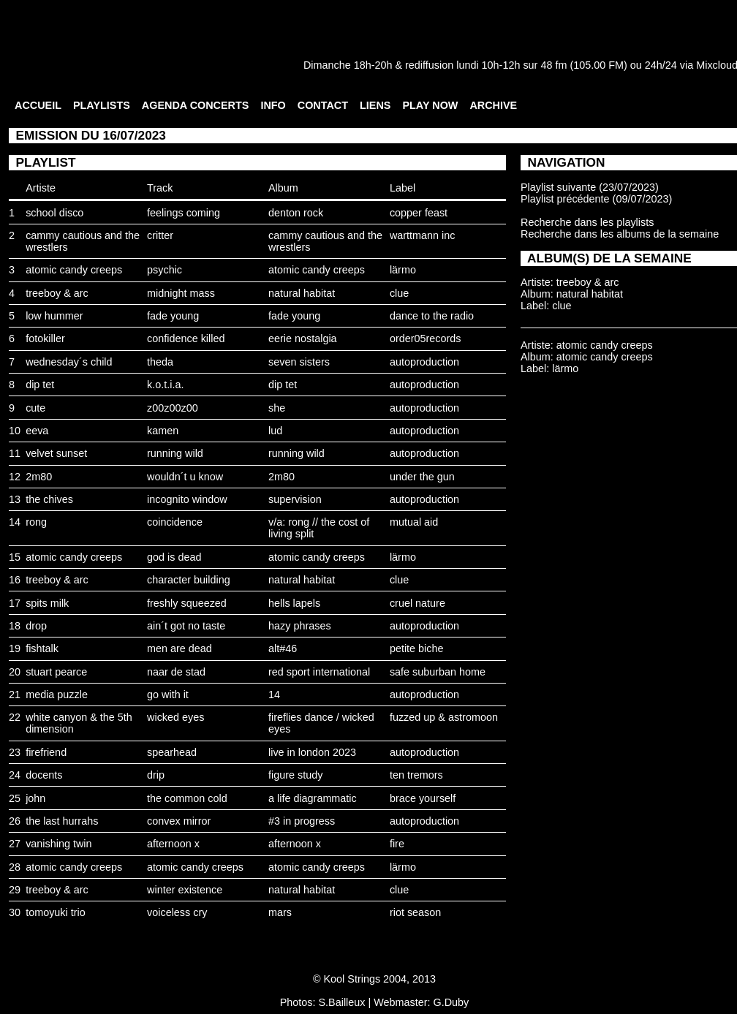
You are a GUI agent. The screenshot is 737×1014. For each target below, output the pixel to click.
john (35, 798)
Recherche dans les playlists (587, 222)
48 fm (553, 65)
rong (36, 522)
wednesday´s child (69, 362)
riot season (415, 912)
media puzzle (57, 694)
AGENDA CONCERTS (195, 105)
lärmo (403, 270)
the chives (49, 499)
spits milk (47, 603)
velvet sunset (56, 453)
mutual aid (414, 522)
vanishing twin (58, 844)
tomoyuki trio (56, 912)
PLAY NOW (430, 105)
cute (35, 408)
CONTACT (323, 105)
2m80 (39, 477)
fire (397, 844)
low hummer (54, 316)
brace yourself (423, 798)
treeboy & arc (57, 293)
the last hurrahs (62, 821)
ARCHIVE (493, 105)
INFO (272, 105)
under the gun (422, 477)
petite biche (417, 648)
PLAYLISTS (101, 105)
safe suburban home (437, 672)
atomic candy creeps (74, 270)
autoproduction (424, 362)
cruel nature (417, 603)
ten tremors (416, 775)
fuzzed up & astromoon (444, 717)
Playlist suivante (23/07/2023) (590, 187)
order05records (425, 338)
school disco (54, 213)
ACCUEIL (38, 105)
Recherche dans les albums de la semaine (620, 234)
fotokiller (45, 338)
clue (399, 293)
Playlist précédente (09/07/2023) (596, 199)
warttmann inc (423, 235)
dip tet (40, 384)
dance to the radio (432, 316)
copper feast (418, 213)
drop (36, 626)
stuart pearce (56, 672)
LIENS (375, 105)
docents (44, 775)
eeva (37, 430)
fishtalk (42, 648)
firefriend (46, 752)
